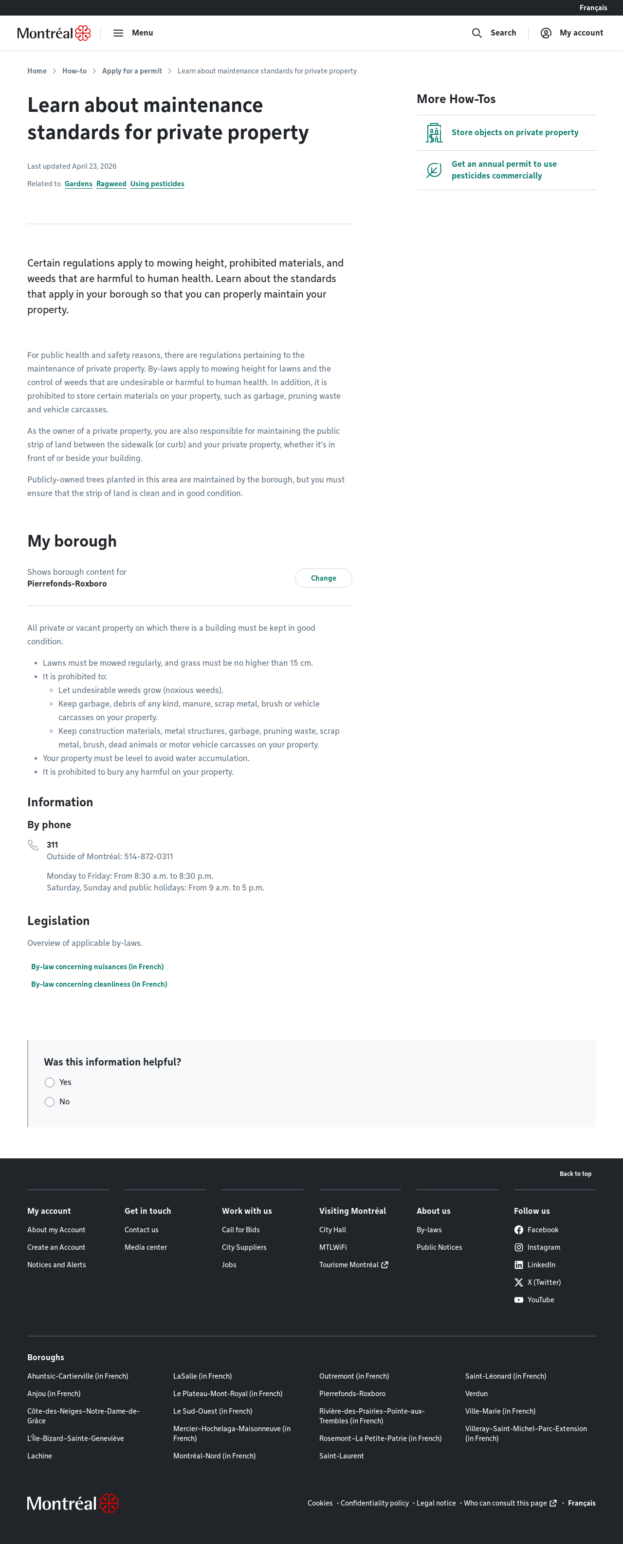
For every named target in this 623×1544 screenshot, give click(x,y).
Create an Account (56, 1247)
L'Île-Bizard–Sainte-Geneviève (75, 1438)
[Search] (493, 33)
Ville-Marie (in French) (500, 1411)
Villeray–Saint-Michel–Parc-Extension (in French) (526, 1433)
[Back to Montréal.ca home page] (54, 33)
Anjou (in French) (54, 1394)
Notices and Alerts (56, 1265)
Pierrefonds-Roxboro (352, 1394)
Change (323, 578)
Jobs (229, 1265)
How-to (74, 71)
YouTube (534, 1300)
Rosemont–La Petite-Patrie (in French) (380, 1438)
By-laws (429, 1230)
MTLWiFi (333, 1247)
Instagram (537, 1247)
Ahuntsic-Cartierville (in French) (77, 1376)
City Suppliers (244, 1247)
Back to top (576, 1173)
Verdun (476, 1394)
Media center (146, 1247)
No (64, 1101)
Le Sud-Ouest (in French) (213, 1411)
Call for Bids (241, 1230)
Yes (65, 1082)
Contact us (142, 1230)
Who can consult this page (505, 1503)
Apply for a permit (132, 71)
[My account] (571, 33)
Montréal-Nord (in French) (214, 1456)
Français (593, 8)
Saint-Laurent (341, 1456)
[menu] (133, 33)
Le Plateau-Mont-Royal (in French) (228, 1394)
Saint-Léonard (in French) (506, 1376)
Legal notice (436, 1503)
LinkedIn (534, 1265)
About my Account (56, 1230)
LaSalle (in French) (202, 1376)
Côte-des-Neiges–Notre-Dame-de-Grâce (83, 1416)
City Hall (332, 1230)
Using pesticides (157, 184)
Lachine (39, 1456)
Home (37, 71)
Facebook (536, 1230)
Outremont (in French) (354, 1376)
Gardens (78, 184)
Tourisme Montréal (349, 1265)
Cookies (320, 1503)
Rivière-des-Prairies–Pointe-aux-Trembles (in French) (372, 1416)
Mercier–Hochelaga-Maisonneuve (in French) (232, 1433)
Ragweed (111, 184)
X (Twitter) (537, 1282)
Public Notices (439, 1247)
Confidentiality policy (375, 1503)
